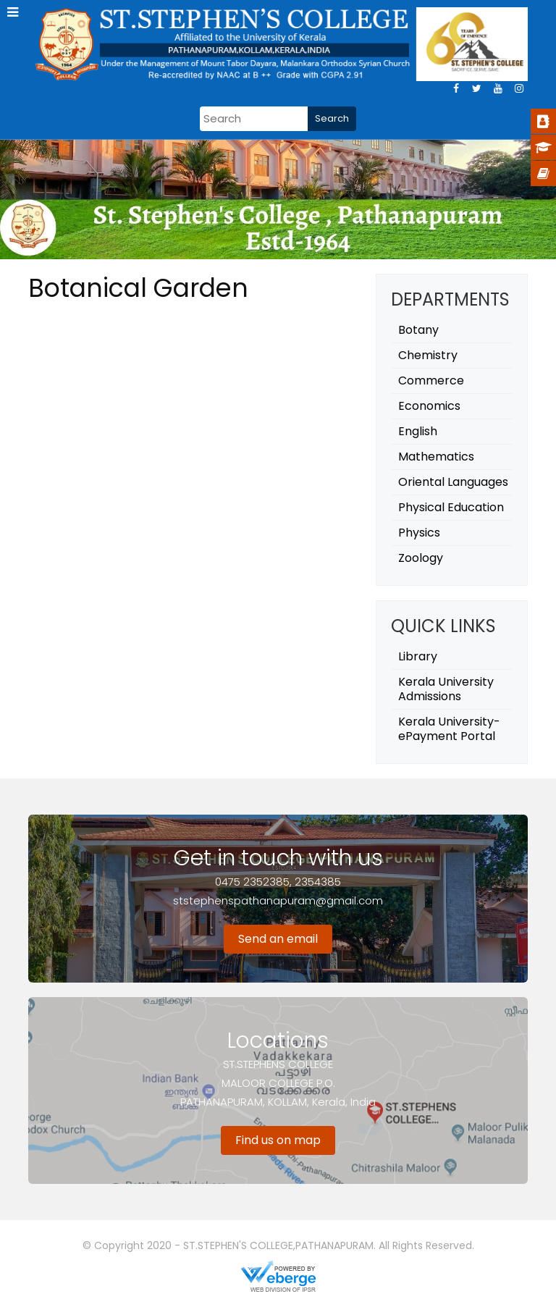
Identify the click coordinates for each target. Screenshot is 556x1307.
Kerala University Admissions (446, 689)
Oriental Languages (453, 482)
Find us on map (278, 1140)
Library (417, 656)
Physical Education (451, 507)
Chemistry (428, 355)
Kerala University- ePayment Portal (449, 728)
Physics (419, 532)
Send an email (278, 938)
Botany (418, 330)
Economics (429, 406)
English (417, 431)
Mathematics (436, 456)
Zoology (420, 558)
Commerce (431, 380)
